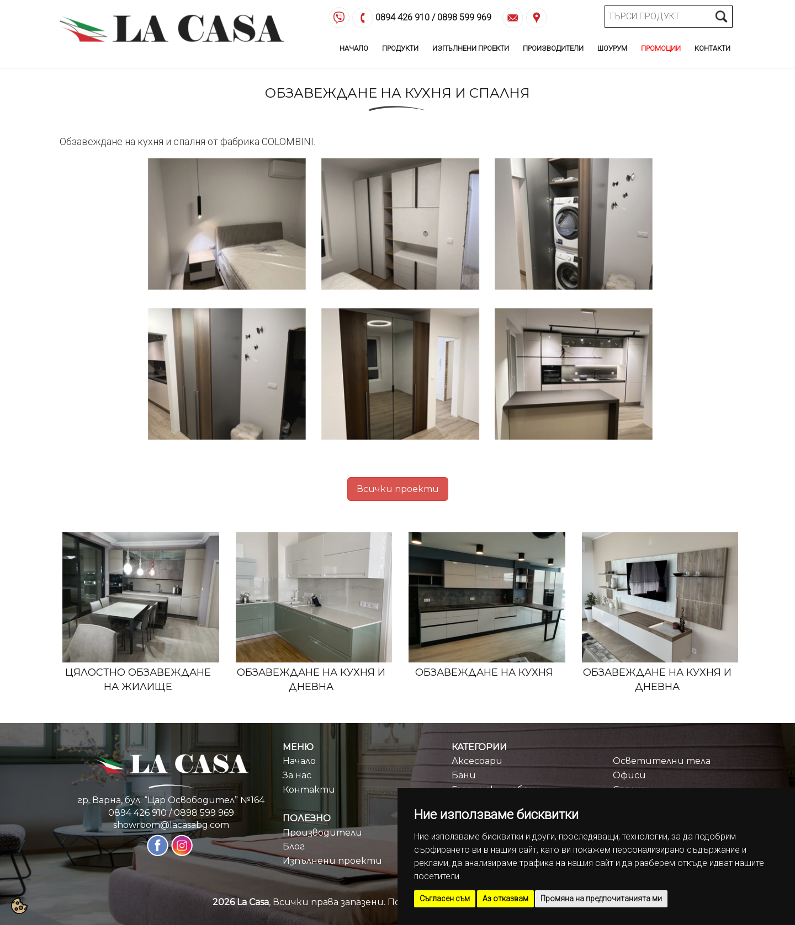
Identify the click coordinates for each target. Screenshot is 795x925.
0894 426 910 (402, 17)
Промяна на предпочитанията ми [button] (601, 898)
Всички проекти (398, 489)
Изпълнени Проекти (470, 48)
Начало (354, 48)
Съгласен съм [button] (445, 898)
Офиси (629, 775)
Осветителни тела (662, 761)
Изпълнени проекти (332, 861)
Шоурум (612, 48)
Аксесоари (477, 761)
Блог (294, 846)
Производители (553, 48)
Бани (464, 775)
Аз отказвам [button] (505, 898)
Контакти (712, 48)
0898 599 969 (464, 17)
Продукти (400, 48)
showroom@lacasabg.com (171, 825)
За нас (297, 775)
